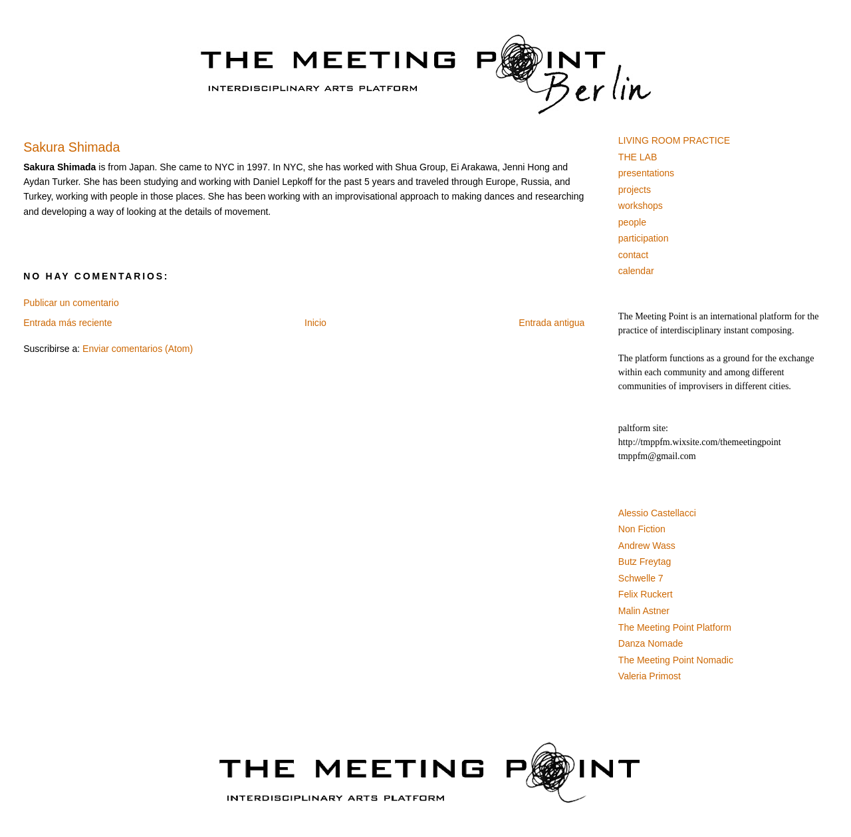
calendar (636, 270)
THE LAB (637, 157)
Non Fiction (642, 529)
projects (634, 189)
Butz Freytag (644, 561)
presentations (646, 173)
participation (643, 238)
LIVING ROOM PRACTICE (674, 140)
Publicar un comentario (71, 302)
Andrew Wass (646, 545)
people (632, 222)
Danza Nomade (650, 643)
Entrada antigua (551, 322)
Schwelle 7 (641, 578)
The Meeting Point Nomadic (675, 660)
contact (633, 255)
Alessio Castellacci (657, 513)
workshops (640, 205)
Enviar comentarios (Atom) (137, 348)
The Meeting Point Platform (674, 627)
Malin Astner (643, 610)
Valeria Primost (649, 676)
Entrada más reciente (67, 322)
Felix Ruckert (645, 594)
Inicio (315, 322)
